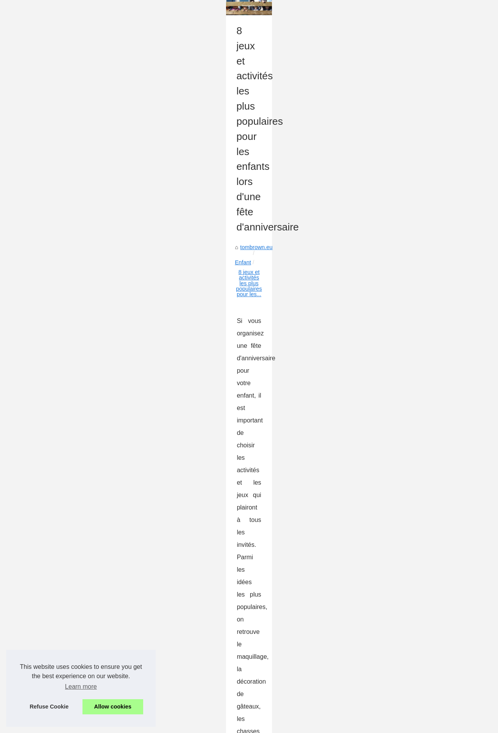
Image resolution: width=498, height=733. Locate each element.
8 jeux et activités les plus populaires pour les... (144, 235)
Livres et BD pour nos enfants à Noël (114, 687)
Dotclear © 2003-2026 (176, 725)
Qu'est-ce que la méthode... (409, 400)
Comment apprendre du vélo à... (415, 522)
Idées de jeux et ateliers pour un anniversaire (298, 287)
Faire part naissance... (403, 190)
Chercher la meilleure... (404, 260)
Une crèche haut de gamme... (412, 434)
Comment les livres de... (405, 243)
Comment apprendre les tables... (416, 348)
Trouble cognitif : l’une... (405, 417)
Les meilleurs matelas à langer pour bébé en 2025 (130, 660)
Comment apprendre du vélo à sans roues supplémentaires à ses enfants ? (296, 618)
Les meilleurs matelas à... (407, 470)
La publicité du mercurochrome (413, 278)
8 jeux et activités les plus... (409, 539)
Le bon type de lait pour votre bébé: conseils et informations (142, 673)
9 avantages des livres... (405, 331)
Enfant (70, 235)
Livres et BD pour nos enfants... (414, 504)
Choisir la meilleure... (401, 226)
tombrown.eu (39, 235)
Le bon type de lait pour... (406, 487)
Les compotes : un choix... (407, 314)
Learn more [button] (81, 686)
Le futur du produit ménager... (412, 365)
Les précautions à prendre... (410, 382)
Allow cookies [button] (113, 706)
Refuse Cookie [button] (49, 706)
